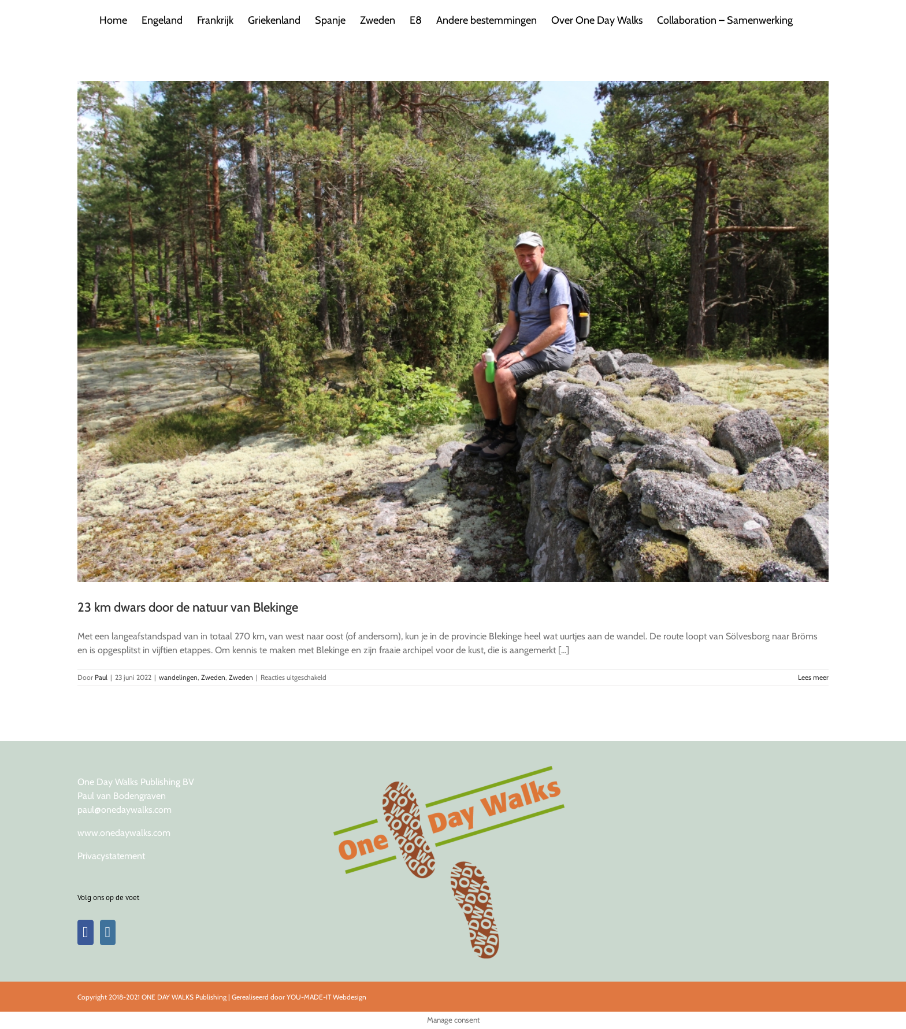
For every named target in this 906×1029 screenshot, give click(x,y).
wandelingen (178, 677)
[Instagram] (108, 932)
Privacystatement (111, 855)
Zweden (213, 677)
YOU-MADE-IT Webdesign (326, 997)
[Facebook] (85, 932)
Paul (101, 677)
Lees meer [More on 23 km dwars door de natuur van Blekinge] (813, 677)
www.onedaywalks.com (123, 832)
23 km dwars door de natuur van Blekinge (187, 607)
